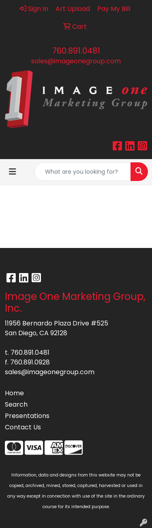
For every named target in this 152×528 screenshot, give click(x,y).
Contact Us (23, 427)
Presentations (27, 415)
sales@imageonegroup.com (76, 61)
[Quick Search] (82, 171)
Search (16, 404)
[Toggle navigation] (12, 171)
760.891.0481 (76, 50)
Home (14, 393)
